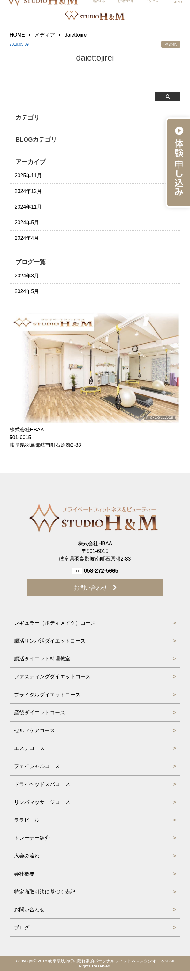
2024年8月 (27, 275)
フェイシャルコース (37, 766)
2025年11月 (28, 175)
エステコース (29, 748)
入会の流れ (27, 855)
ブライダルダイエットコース (47, 694)
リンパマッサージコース (42, 802)
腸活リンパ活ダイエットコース (50, 641)
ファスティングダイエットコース (52, 676)
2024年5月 (27, 222)
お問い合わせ (90, 588)
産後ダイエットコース (39, 712)
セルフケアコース (34, 730)
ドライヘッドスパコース (42, 784)
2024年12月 (28, 191)
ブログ (21, 927)
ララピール (27, 820)
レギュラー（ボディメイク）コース (55, 623)
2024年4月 (27, 238)
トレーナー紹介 (32, 838)
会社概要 (24, 874)
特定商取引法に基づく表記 (44, 891)
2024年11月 (28, 207)
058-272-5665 (101, 571)
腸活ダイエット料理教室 (42, 658)
